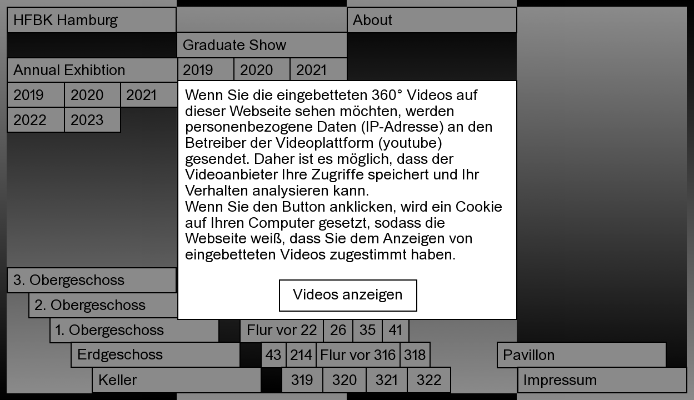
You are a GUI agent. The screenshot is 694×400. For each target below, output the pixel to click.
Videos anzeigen (348, 295)
